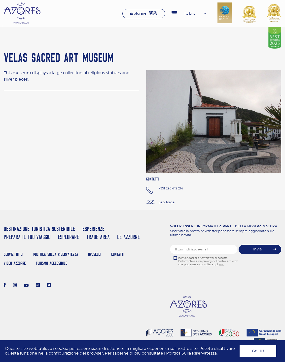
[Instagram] (15, 286)
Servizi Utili (13, 254)
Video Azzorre (15, 263)
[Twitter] (49, 286)
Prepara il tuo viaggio (27, 237)
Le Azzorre (128, 237)
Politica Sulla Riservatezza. (191, 353)
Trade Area (98, 237)
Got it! (258, 351)
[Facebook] (5, 286)
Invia (257, 249)
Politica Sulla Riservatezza (55, 254)
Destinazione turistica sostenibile (39, 229)
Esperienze (93, 229)
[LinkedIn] (38, 286)
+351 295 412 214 (171, 188)
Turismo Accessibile (51, 263)
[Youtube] (26, 286)
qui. (221, 264)
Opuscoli (94, 254)
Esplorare (138, 13)
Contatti (117, 254)
